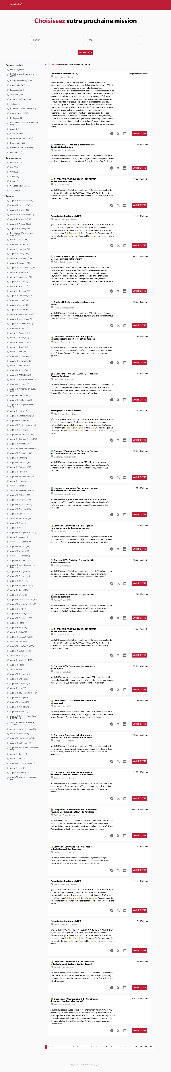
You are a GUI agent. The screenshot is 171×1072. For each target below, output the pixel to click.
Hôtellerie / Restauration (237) (23, 109)
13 (96, 1047)
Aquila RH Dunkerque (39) (21, 618)
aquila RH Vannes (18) (19, 734)
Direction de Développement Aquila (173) (22, 234)
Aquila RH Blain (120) (19, 282)
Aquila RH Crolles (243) (20, 210)
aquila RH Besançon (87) (20, 342)
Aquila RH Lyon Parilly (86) (21, 361)
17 (116, 1047)
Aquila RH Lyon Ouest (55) (21, 500)
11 (86, 1047)
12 (91, 1047)
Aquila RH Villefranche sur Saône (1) (24, 778)
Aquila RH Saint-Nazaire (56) (22, 476)
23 (146, 1047)
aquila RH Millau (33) (18, 655)
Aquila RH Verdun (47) (19, 551)
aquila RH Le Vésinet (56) (20, 481)
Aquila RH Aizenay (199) (20, 224)
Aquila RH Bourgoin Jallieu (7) (22, 763)
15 (106, 1047)
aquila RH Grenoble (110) (20, 291)
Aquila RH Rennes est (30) (21, 674)
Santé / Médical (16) (18, 134)
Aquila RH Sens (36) (18, 627)
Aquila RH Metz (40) (18, 609)
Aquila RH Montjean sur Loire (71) (22, 406)
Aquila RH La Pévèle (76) (20, 395)
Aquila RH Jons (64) (18, 458)
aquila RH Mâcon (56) (19, 486)
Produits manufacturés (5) (21, 148)
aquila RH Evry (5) (17, 768)
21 (136, 1047)
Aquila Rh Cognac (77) (19, 384)
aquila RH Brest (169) (19, 240)
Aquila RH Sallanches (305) (21, 201)
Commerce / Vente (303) (20, 99)
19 (126, 1047)
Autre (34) (14, 176)
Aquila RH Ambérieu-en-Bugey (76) (23, 390)
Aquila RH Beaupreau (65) (21, 453)
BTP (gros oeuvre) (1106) (21, 81)
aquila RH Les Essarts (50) (21, 542)
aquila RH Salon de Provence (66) (24, 448)
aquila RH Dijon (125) (19, 272)
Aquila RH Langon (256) (20, 205)
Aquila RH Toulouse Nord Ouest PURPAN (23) (23, 717)
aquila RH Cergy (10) (18, 754)
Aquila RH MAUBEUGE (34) (21, 637)
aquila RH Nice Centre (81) (21, 366)
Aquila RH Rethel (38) (19, 623)
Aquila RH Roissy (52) (19, 523)
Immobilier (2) (16, 152)
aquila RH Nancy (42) (19, 590)
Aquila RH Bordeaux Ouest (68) (23, 425)
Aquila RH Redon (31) (19, 665)
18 (121, 1047)
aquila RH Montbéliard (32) (21, 660)
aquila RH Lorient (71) (19, 411)
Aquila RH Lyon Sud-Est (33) (22, 646)
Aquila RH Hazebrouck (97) (21, 324)
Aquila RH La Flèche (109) (21, 296)
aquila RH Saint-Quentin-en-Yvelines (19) (22, 723)
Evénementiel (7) (17, 143)
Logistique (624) (17, 90)
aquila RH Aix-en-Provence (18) (23, 729)
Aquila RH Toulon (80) (19, 370)
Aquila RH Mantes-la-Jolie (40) (23, 604)
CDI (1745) (14, 167)
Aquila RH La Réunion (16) (21, 743)
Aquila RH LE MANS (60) (20, 462)
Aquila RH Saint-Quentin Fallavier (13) (24, 748)
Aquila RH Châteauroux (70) (22, 416)
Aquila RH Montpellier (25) (21, 697)
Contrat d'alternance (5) (20, 186)
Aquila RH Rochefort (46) (20, 560)
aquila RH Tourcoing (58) (20, 467)
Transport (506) (17, 95)
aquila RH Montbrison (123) (21, 277)
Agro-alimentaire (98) (19, 113)
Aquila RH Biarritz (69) (19, 420)
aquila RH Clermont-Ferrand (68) (24, 439)
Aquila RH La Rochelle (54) (21, 514)
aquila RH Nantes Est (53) (21, 518)
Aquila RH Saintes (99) (19, 310)
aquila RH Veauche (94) (20, 333)
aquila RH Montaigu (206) (21, 219)
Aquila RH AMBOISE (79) (20, 375)
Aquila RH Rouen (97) (19, 328)
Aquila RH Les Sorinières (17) (22, 738)
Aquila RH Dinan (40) (19, 595)
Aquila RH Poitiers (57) (19, 472)
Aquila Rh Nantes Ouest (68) (22, 434)
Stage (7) (14, 181)
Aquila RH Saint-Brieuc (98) (21, 319)
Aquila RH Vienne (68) (19, 430)
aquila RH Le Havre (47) (20, 556)
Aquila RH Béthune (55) (20, 495)
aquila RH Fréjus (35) (19, 632)
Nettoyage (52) (16, 118)
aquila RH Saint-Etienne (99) (22, 314)
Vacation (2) (15, 190)
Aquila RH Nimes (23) (19, 711)
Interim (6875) (16, 162)
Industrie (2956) (17, 70)
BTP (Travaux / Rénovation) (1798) (22, 75)
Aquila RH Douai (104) (19, 300)
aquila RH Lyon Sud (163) (20, 249)
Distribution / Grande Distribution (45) (24, 123)
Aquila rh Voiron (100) (19, 305)
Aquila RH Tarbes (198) (20, 229)
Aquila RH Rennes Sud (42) (21, 585)
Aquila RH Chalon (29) (19, 679)
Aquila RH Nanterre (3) (19, 773)
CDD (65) (14, 172)
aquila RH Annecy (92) (19, 338)
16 (111, 1047)
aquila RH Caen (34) (18, 641)
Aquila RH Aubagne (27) (20, 683)
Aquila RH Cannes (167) (20, 244)
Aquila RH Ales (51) (18, 528)
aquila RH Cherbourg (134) (21, 258)
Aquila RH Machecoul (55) (21, 504)
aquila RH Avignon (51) (19, 537)
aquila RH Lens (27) (18, 688)
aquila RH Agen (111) (19, 286)
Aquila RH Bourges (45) (20, 571)
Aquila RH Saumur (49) (20, 546)
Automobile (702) (17, 85)
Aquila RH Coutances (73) (21, 400)
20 (131, 1047)
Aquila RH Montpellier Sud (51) (23, 532)
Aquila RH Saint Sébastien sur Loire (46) (22, 566)
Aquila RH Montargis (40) (20, 613)
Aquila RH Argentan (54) (20, 509)
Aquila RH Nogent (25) (19, 702)
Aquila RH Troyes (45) (19, 581)
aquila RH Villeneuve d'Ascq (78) (23, 380)
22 (141, 1047)
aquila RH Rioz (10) (18, 759)
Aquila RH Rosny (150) (19, 254)
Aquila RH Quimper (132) (20, 263)
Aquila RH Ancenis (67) (20, 444)
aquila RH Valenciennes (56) (22, 490)
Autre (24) (14, 129)
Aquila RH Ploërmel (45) (20, 576)
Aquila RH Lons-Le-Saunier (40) (23, 599)
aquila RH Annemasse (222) (22, 215)
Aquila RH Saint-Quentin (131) (23, 268)
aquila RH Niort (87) (18, 352)
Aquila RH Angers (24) (19, 707)
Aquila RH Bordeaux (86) (20, 356)
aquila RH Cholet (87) (19, 347)
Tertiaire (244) (16, 104)
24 (151, 1047)
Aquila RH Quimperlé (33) (21, 651)
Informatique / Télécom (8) (21, 138)
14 (101, 1047)
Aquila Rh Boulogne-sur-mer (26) (24, 693)
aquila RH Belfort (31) (19, 669)
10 (81, 1047)
